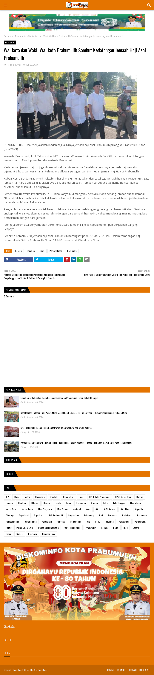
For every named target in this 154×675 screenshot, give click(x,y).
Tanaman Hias (48, 533)
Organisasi (24, 515)
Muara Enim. (11, 509)
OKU (97, 509)
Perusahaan (124, 521)
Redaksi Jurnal (14, 64)
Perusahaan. (140, 521)
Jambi (68, 503)
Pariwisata (112, 515)
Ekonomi (9, 503)
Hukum (47, 503)
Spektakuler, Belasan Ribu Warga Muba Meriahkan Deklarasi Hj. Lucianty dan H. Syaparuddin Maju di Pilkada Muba (74, 413)
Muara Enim (135, 503)
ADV (7, 496)
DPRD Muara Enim (123, 496)
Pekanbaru (142, 515)
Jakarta (58, 503)
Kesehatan (81, 503)
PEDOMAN (132, 669)
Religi (115, 527)
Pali (101, 515)
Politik (8, 527)
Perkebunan (75, 521)
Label (9, 488)
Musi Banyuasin (45, 509)
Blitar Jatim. (68, 496)
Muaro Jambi (27, 509)
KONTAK (111, 669)
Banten (27, 496)
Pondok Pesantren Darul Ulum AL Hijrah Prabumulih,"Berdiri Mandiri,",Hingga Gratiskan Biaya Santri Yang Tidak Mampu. (77, 443)
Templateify (18, 669)
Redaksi (104, 527)
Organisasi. (39, 515)
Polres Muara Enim (24, 527)
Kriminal (94, 503)
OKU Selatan (110, 509)
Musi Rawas (62, 509)
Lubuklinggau (119, 503)
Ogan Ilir (139, 509)
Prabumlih (20, 36)
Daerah (18, 250)
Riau (126, 527)
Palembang (89, 515)
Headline (31, 250)
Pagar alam (73, 515)
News (42, 250)
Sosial (8, 533)
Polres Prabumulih (72, 527)
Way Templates (40, 669)
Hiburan (34, 503)
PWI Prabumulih (56, 515)
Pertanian (109, 521)
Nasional (77, 509)
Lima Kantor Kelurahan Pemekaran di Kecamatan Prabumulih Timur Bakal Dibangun (59, 398)
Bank (16, 496)
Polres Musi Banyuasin (48, 527)
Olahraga (10, 515)
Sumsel (19, 533)
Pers (88, 521)
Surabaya (32, 533)
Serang (136, 527)
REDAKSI (121, 669)
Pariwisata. (127, 515)
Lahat (105, 503)
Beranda (8, 36)
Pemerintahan (56, 250)
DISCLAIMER (144, 669)
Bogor (81, 496)
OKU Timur (125, 509)
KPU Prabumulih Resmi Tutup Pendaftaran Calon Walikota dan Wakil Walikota (57, 428)
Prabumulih (91, 527)
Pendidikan (47, 521)
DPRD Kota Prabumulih (99, 496)
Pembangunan (12, 521)
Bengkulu (54, 496)
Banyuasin (40, 496)
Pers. (97, 521)
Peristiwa (61, 521)
